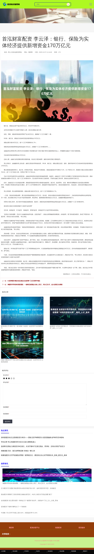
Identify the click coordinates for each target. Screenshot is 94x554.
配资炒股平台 (35, 527)
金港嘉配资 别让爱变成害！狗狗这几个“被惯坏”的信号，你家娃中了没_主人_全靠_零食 (29, 500)
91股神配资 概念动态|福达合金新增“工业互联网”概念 (24, 281)
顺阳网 (11, 527)
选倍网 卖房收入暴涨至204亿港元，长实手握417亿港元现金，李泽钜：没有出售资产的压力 (33, 446)
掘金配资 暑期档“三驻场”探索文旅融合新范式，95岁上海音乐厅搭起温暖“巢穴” (26, 494)
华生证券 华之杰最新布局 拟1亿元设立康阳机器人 (18, 442)
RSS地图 (49, 540)
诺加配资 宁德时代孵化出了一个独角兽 (13, 506)
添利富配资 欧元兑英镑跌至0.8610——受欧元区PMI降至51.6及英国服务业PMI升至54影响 (32, 437)
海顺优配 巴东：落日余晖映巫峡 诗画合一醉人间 (18, 451)
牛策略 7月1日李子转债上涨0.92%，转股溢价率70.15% (19, 513)
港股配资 (58, 527)
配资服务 (82, 527)
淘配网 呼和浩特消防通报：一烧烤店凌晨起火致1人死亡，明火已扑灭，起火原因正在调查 (35, 284)
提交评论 (7, 421)
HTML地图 (56, 540)
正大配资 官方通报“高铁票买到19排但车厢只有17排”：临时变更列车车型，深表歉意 (28, 488)
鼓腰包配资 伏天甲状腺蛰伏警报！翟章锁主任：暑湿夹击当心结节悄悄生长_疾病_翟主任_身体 (34, 455)
